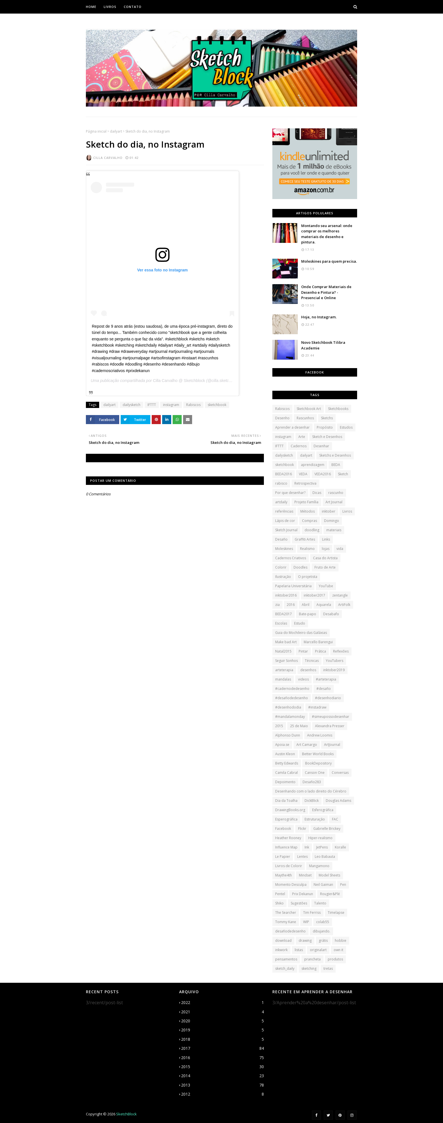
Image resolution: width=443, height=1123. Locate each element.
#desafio (323, 688)
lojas (325, 548)
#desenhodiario (328, 698)
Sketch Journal (286, 530)
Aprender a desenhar (292, 427)
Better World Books (318, 753)
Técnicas (312, 660)
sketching (308, 968)
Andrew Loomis (319, 735)
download (283, 940)
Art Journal (333, 502)
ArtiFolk (344, 604)
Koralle (340, 847)
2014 (222, 1076)
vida (339, 548)
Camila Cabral (286, 772)
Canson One (315, 772)
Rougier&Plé (330, 893)
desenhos (308, 670)
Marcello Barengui (318, 642)
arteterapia (284, 670)
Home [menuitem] (91, 7)
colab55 (322, 921)
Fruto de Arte (325, 567)
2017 (222, 1048)
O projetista (307, 576)
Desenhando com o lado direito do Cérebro (310, 791)
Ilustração (283, 576)
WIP (306, 921)
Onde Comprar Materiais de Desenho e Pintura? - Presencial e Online (326, 292)
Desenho (282, 418)
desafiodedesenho (290, 931)
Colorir (280, 567)
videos (303, 679)
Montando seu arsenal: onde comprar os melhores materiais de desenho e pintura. (326, 234)
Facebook (283, 828)
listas (299, 949)
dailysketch (131, 404)
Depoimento (285, 781)
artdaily (281, 502)
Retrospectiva (305, 483)
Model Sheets (329, 875)
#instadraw (317, 707)
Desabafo (331, 614)
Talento (320, 903)
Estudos (346, 427)
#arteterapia (326, 679)
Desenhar (321, 446)
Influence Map (286, 847)
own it (338, 949)
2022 (222, 1002)
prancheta (312, 959)
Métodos (307, 511)
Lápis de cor (285, 520)
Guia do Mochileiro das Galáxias (301, 632)
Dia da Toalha (286, 800)
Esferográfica (322, 809)
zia (277, 604)
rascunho (335, 492)
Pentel (280, 893)
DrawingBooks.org (290, 809)
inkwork (281, 949)
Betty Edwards (286, 763)
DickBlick (312, 800)
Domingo (331, 520)
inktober (328, 511)
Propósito (325, 427)
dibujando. (321, 931)
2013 (222, 1085)
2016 (291, 604)
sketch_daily (284, 968)
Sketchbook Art (309, 408)
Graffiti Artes (305, 539)
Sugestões (299, 903)
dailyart (116, 131)
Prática (320, 651)
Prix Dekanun (302, 893)
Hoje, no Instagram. (318, 316)
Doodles (300, 567)
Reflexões (341, 651)
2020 (222, 1021)
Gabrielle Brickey (326, 828)
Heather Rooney (288, 837)
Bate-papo (307, 614)
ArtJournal (332, 744)
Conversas (340, 772)
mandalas (283, 679)
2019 (222, 1030)
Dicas (316, 492)
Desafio (281, 539)
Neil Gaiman (323, 884)
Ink (307, 847)
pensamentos (286, 959)
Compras (309, 520)
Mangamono (319, 865)
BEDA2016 (283, 474)
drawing (305, 940)
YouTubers (334, 660)
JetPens (322, 847)
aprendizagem (312, 464)
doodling (312, 530)
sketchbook (217, 404)
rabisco (281, 483)
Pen (343, 884)
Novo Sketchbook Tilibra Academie (323, 345)
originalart (318, 949)
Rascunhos (305, 418)
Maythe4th (283, 875)
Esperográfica (286, 819)
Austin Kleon (285, 753)
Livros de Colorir (288, 865)
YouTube (326, 586)
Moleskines (284, 548)
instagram (171, 404)
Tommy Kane (285, 921)
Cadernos (299, 446)
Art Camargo (306, 744)
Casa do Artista (325, 558)
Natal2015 (283, 651)
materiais (333, 530)
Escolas (281, 623)
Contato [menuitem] (133, 7)
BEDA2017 (283, 614)
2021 (222, 1012)
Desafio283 (312, 781)
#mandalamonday (290, 716)
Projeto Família (306, 502)
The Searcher (285, 912)
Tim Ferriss (312, 912)
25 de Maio (299, 726)
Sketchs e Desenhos (335, 455)
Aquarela (323, 604)
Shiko (279, 903)
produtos (335, 959)
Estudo (299, 623)
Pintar (303, 651)
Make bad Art (286, 642)
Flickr (302, 828)
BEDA (335, 464)
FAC (335, 819)
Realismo (307, 548)
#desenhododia (288, 707)
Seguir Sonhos (286, 660)
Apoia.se (282, 744)
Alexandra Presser (329, 726)
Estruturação (315, 819)
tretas (328, 968)
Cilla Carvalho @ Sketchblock (179, 380)
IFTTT (151, 404)
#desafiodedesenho (291, 698)
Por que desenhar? (290, 492)
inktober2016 (286, 595)
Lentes (302, 856)
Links (326, 539)
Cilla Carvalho (108, 158)
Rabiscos (193, 404)
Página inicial (96, 131)
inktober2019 (334, 670)
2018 (222, 1039)
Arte (301, 436)
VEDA (303, 474)
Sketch (343, 474)
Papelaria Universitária (293, 586)
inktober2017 (314, 595)
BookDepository (318, 763)
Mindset (305, 875)
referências (284, 511)
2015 (279, 726)
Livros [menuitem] (110, 7)
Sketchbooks (338, 408)
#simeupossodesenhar (330, 716)
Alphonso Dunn (287, 735)
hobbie (340, 940)
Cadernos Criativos (290, 558)
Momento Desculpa (291, 884)
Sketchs (327, 418)
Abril (305, 604)
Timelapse (336, 912)
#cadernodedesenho (292, 688)
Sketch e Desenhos (327, 436)
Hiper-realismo (320, 837)
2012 (222, 1094)
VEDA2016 (322, 474)
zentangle (340, 595)
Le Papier (282, 856)
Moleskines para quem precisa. (329, 261)
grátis (323, 940)
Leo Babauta (325, 856)
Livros (347, 511)
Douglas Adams (338, 800)
